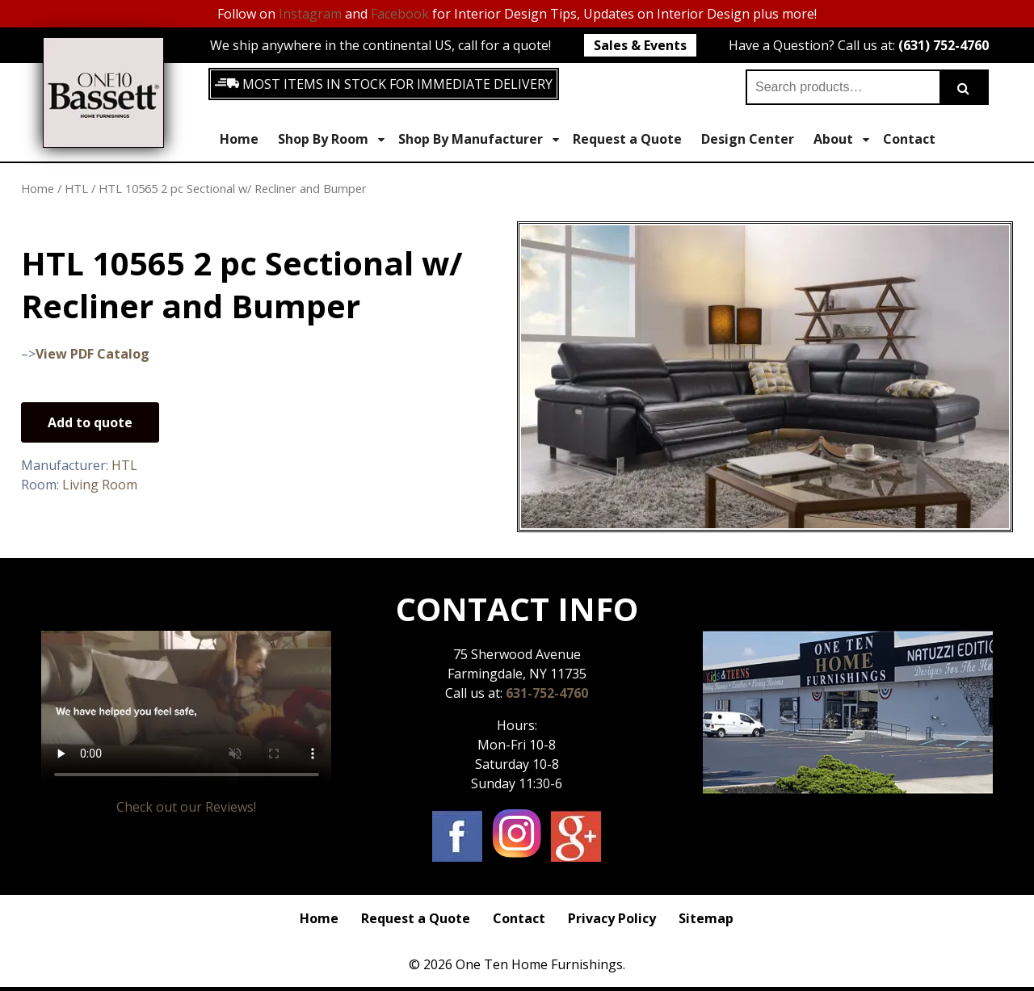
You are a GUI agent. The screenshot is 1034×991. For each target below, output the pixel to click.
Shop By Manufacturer (478, 139)
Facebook (400, 14)
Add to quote (90, 422)
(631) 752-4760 (943, 45)
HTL (76, 188)
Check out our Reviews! (186, 807)
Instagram (310, 14)
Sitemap (706, 918)
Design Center (747, 139)
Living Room (99, 484)
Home (239, 139)
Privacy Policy (612, 918)
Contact (909, 139)
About (841, 139)
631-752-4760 (547, 693)
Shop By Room (331, 139)
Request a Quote (627, 139)
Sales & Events (640, 45)
